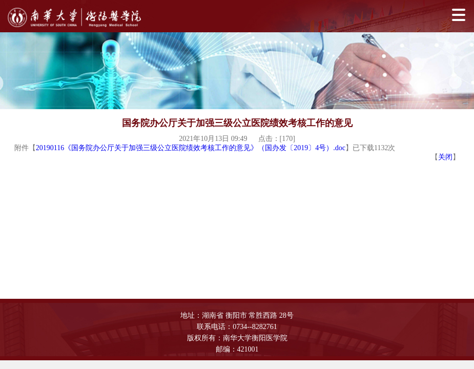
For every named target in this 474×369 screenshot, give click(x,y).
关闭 (445, 157)
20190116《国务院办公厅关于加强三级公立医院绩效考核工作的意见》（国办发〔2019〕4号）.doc (190, 148)
